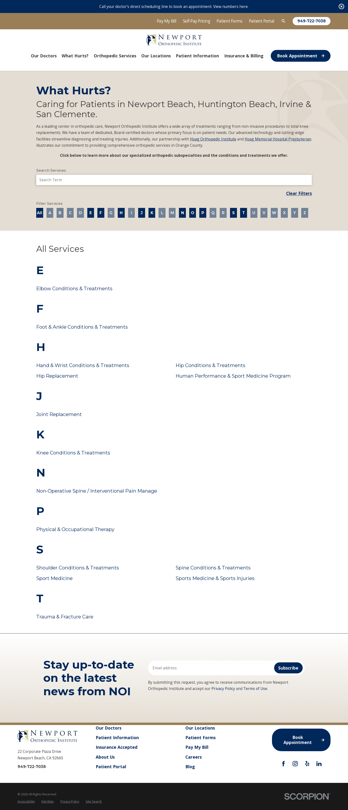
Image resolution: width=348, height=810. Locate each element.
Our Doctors (108, 728)
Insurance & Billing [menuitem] (243, 56)
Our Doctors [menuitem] (44, 56)
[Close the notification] (341, 6)
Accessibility (26, 801)
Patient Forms (229, 21)
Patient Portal (261, 21)
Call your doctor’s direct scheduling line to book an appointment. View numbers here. (173, 6)
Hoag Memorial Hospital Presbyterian (278, 139)
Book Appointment (300, 56)
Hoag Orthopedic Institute (213, 139)
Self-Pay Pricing (196, 21)
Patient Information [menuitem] (197, 56)
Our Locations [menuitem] (156, 56)
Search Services (51, 170)
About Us (105, 757)
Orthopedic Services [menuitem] (115, 56)
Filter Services (49, 203)
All (39, 213)
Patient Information (117, 737)
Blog (190, 766)
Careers (193, 757)
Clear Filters (299, 193)
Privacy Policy (223, 688)
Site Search (94, 801)
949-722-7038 (311, 21)
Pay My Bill (166, 21)
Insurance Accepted (116, 747)
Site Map (47, 801)
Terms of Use (255, 688)
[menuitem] (26, 801)
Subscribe (288, 668)
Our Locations (200, 728)
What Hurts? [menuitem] (75, 56)
